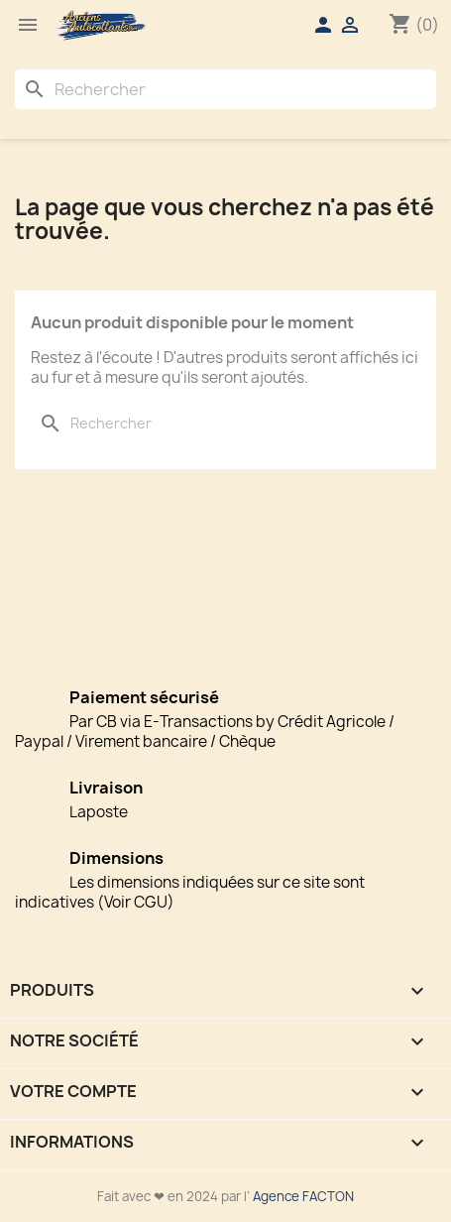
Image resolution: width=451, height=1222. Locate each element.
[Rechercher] (225, 89)
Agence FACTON (303, 1196)
